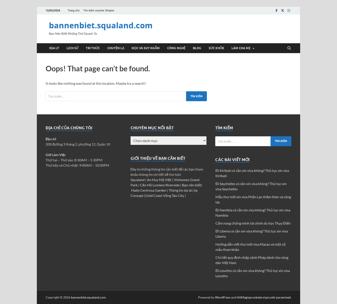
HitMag (242, 297)
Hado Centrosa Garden (149, 190)
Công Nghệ (176, 48)
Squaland (138, 180)
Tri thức (93, 48)
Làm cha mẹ (241, 48)
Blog (197, 48)
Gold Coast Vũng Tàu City (165, 195)
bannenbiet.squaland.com (100, 25)
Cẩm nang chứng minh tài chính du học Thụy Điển (253, 223)
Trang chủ (73, 10)
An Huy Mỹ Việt (159, 180)
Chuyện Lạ (115, 48)
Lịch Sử (72, 48)
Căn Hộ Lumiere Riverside (160, 185)
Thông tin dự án (181, 190)
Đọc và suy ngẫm (146, 48)
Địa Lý (54, 48)
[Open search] (289, 48)
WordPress (222, 297)
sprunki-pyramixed (278, 297)
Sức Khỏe (216, 48)
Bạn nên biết (191, 185)
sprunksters (256, 297)
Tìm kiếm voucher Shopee (98, 10)
